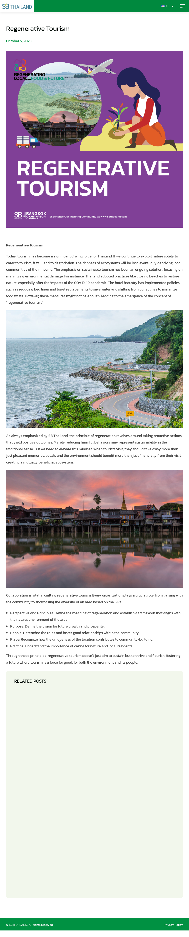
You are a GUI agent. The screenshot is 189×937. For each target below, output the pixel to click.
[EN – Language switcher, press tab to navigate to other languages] (93, 9)
